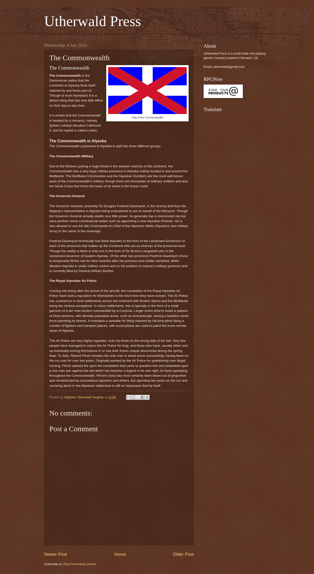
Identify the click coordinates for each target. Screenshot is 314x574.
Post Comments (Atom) (80, 564)
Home (120, 554)
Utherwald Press (92, 21)
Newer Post (55, 554)
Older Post (183, 554)
